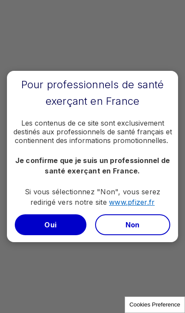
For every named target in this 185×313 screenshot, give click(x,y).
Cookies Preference (154, 304)
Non (133, 224)
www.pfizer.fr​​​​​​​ (132, 202)
